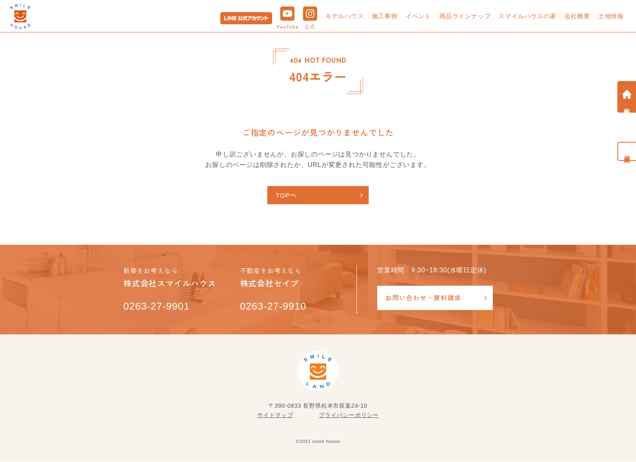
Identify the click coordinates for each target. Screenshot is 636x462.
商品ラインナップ (464, 16)
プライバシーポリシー (349, 415)
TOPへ (286, 195)
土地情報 (611, 16)
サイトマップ (275, 415)
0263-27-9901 (156, 306)
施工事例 (385, 16)
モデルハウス (344, 16)
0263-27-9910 (273, 306)
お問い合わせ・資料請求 (423, 298)
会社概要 (577, 16)
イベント (418, 16)
